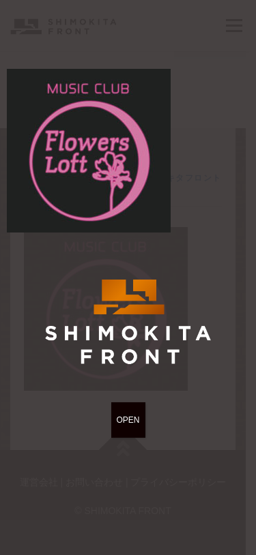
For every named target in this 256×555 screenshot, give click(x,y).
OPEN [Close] (127, 420)
